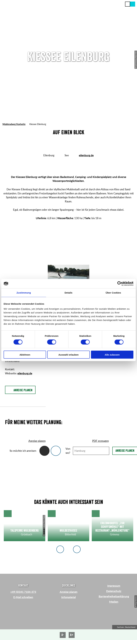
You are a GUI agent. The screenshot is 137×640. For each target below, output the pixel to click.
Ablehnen (24, 354)
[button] (132, 4)
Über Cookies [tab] (113, 292)
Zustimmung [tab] (23, 292)
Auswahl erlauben (68, 354)
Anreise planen (68, 591)
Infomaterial (68, 597)
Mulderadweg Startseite (14, 124)
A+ (71, 635)
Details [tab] (68, 292)
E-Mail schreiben (23, 597)
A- (62, 635)
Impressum (113, 585)
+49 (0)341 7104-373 (23, 591)
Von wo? (68, 450)
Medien (113, 601)
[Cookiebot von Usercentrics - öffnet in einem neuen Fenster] (119, 283)
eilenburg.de (86, 155)
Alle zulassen (112, 354)
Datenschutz (113, 591)
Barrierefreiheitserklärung (114, 596)
